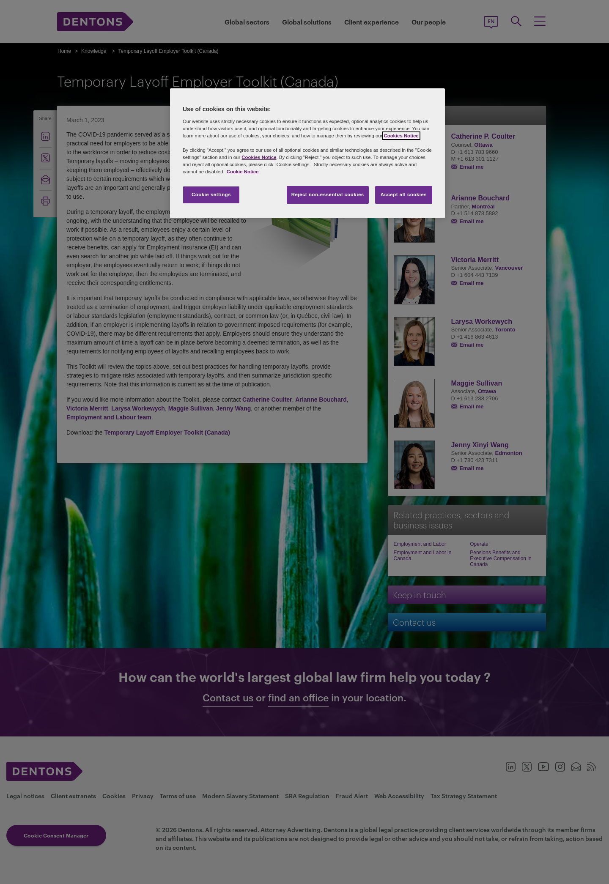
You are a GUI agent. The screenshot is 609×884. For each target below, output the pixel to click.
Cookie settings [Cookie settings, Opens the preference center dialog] (211, 194)
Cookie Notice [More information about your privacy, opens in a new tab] (243, 171)
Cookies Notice (401, 135)
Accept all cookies (404, 194)
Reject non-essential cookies (327, 194)
